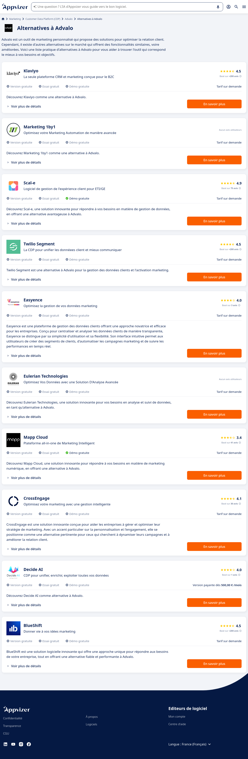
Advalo (68, 19)
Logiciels (91, 724)
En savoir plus (214, 104)
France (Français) (197, 744)
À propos (92, 717)
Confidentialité (12, 718)
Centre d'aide (177, 724)
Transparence (12, 726)
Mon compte (176, 716)
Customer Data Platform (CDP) (43, 19)
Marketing (15, 19)
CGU (6, 733)
